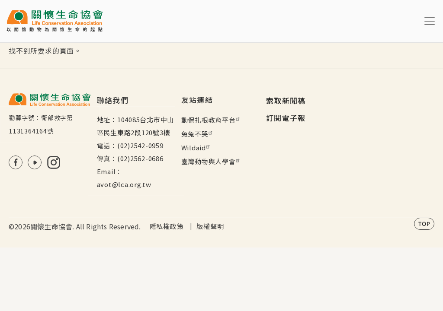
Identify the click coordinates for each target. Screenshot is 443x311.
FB (15, 162)
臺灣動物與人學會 (211, 161)
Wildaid (196, 147)
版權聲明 (210, 226)
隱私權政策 (167, 226)
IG (54, 162)
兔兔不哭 (198, 133)
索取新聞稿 (286, 100)
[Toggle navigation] (430, 21)
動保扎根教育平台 (211, 119)
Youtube (35, 162)
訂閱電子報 (286, 117)
